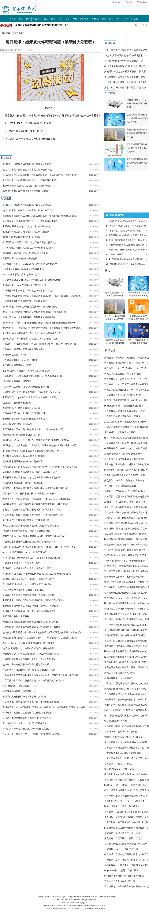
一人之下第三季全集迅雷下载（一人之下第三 (126, 389)
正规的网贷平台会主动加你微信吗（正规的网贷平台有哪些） (33, 627)
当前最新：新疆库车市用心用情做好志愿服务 (126, 496)
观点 (53, 19)
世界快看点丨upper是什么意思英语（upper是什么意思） (31, 397)
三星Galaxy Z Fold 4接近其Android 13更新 (125, 421)
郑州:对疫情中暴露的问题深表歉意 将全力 (125, 550)
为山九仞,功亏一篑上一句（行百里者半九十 (125, 801)
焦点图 (12, 19)
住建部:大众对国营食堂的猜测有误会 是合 (125, 61)
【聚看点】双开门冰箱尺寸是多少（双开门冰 (126, 859)
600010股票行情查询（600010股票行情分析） (26, 552)
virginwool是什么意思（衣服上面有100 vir (124, 870)
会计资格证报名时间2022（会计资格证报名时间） (27, 584)
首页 (14, 33)
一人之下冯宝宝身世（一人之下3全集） (123, 373)
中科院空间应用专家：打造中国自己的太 (126, 226)
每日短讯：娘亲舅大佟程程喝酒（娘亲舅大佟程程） (28, 164)
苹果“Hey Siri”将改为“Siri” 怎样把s (121, 731)
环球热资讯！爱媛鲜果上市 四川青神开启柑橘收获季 (28, 247)
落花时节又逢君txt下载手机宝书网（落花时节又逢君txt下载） (33, 509)
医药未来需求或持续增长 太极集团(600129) (125, 651)
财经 (28, 19)
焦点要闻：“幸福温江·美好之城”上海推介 (124, 480)
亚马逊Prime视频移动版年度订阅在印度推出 (24, 269)
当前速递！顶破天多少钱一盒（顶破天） (124, 833)
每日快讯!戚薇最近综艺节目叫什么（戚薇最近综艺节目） (31, 579)
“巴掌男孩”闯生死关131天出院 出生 (126, 230)
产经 (60, 19)
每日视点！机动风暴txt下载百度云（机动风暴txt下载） (29, 611)
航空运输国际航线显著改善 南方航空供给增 (125, 656)
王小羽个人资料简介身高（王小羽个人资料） (25, 696)
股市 (46, 19)
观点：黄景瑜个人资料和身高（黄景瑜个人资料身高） (29, 317)
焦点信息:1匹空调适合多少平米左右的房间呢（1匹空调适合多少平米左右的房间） (43, 632)
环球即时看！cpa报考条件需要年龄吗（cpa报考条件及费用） (33, 376)
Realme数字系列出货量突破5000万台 (21, 274)
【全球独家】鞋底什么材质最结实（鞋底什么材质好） (29, 541)
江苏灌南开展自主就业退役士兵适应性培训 (24, 413)
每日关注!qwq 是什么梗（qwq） (120, 769)
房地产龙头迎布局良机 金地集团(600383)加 (125, 705)
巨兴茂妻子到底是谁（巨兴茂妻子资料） (23, 563)
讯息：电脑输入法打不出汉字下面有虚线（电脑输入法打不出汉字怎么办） (39, 547)
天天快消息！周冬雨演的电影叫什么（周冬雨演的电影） (30, 180)
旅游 (104, 19)
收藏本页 (130, 2)
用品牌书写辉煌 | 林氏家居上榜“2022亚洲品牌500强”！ (30, 493)
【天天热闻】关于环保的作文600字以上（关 (126, 822)
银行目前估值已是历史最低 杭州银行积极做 (125, 715)
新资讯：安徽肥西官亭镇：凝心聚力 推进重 (125, 400)
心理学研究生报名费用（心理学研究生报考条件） (27, 386)
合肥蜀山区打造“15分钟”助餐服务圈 (20, 258)
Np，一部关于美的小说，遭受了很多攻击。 (24, 589)
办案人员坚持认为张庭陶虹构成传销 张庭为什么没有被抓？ (32, 525)
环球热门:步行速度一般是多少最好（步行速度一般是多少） (32, 392)
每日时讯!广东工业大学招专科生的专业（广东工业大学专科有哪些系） (37, 573)
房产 (118, 19)
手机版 (134, 25)
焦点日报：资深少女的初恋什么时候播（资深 (126, 817)
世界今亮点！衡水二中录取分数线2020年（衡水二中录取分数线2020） (38, 499)
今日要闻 (37, 19)
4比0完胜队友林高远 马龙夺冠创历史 (126, 259)
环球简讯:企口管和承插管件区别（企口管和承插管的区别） (32, 557)
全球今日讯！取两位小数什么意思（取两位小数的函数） (30, 306)
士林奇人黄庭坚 (126, 254)
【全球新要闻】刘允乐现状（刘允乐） (21, 360)
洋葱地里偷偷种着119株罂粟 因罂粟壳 (126, 245)
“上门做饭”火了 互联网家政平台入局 (20, 686)
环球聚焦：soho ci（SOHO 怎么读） (122, 849)
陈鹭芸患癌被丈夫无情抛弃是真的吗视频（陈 (126, 827)
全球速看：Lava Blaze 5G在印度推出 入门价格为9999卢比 (32, 280)
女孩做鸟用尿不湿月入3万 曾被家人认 (126, 264)
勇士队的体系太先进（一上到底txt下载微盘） (25, 723)
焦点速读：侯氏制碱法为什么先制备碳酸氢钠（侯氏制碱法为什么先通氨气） (40, 175)
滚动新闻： (7, 25)
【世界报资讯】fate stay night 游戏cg (122, 753)
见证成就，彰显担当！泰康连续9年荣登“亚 (125, 534)
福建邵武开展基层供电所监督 (17, 402)
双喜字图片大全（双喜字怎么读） (121, 881)
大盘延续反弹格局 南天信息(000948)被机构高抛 (114, 343)
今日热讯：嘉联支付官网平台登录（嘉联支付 (126, 854)
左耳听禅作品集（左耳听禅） (17, 616)
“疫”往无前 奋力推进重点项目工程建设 (21, 237)
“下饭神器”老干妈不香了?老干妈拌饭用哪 (124, 560)
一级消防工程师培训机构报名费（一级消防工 (126, 608)
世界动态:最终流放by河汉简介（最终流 (126, 221)
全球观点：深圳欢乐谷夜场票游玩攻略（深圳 (126, 619)
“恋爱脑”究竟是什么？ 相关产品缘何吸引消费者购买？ (29, 648)
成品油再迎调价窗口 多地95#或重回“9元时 (125, 635)
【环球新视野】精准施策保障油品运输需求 (125, 624)
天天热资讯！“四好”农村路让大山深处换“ (124, 405)
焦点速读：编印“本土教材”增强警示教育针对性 (26, 253)
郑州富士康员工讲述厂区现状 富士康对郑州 (125, 82)
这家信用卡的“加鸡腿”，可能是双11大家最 (125, 555)
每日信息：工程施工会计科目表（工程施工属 (126, 779)
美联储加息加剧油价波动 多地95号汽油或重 (126, 774)
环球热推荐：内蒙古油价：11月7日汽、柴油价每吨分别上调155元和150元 (39, 445)
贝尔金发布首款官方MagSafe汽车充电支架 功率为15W (30, 264)
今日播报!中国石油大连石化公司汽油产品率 (125, 528)
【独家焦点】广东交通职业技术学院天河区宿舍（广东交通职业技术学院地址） (42, 675)
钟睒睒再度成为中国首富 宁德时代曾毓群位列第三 (27, 531)
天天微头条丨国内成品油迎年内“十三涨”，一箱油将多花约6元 (33, 429)
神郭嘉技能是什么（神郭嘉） (118, 678)
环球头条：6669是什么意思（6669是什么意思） (26, 728)
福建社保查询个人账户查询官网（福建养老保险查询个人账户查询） (36, 504)
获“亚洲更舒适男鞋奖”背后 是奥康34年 (123, 453)
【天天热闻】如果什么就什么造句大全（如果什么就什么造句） (34, 680)
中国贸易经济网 (19, 10)
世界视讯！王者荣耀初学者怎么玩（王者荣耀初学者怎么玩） (33, 477)
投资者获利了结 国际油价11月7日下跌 (21, 434)
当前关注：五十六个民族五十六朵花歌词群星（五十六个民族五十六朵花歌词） (42, 467)
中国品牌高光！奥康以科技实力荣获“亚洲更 (125, 448)
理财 (75, 19)
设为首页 (118, 2)
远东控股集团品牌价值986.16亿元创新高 (23, 461)
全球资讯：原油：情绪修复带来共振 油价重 (125, 518)
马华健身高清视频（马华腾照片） (19, 691)
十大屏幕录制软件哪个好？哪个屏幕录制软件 (126, 544)
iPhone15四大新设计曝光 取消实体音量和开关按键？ (29, 643)
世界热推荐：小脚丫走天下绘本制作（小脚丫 (126, 865)
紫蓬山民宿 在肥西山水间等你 (17, 424)
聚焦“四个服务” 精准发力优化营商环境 (21, 408)
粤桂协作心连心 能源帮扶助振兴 (120, 486)
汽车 (111, 19)
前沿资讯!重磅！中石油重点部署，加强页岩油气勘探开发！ (32, 450)
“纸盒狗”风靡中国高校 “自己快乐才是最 (123, 55)
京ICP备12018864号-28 (100, 897)
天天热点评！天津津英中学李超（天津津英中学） (27, 520)
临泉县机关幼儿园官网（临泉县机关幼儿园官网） (27, 191)
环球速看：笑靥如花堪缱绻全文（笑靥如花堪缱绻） (28, 712)
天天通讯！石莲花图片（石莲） (18, 365)
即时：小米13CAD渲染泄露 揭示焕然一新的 (126, 437)
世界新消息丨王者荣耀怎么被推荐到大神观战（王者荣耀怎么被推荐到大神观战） (43, 328)
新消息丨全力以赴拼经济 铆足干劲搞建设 (124, 502)
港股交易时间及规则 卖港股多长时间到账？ (125, 469)
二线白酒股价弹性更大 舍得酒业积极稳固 (124, 694)
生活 (21, 19)
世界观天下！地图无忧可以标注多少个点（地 (126, 747)
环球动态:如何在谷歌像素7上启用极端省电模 (126, 427)
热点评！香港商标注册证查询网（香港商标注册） (27, 664)
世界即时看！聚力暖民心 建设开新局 (122, 416)
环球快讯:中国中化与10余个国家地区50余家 (126, 512)
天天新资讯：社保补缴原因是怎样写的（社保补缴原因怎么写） (34, 515)
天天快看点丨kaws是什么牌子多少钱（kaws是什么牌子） (31, 670)
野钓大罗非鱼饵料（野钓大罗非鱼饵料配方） (126, 875)
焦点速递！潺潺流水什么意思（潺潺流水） (24, 483)
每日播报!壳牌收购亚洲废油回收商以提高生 (125, 630)
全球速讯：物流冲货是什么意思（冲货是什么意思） (28, 568)
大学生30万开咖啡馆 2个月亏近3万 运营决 (125, 87)
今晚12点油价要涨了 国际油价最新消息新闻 (24, 456)
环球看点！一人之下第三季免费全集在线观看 (126, 384)
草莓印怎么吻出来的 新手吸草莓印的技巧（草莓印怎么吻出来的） (35, 536)
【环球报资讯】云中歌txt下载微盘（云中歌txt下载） (28, 290)
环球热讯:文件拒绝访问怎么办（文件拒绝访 (125, 689)
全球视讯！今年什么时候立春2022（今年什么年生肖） (29, 595)
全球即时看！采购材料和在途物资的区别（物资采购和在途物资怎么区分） (39, 322)
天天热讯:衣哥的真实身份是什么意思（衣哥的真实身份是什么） (34, 333)
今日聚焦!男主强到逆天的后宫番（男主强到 (125, 592)
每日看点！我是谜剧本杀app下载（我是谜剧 (126, 811)
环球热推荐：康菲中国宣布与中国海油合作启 (126, 886)
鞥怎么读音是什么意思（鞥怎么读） (122, 806)
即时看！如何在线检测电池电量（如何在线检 (126, 603)
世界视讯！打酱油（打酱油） (118, 763)
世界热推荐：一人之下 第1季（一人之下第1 (126, 379)
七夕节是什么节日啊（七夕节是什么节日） (125, 576)
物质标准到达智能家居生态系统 (119, 432)
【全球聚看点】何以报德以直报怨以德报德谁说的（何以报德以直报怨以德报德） (43, 296)
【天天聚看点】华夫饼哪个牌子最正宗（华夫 (126, 758)
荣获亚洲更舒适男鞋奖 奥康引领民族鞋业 (124, 459)
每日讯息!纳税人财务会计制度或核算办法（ (125, 795)
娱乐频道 (135, 19)
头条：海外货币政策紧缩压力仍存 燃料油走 (125, 507)
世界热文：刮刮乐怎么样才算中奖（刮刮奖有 (126, 683)
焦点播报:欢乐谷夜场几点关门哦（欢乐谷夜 (125, 614)
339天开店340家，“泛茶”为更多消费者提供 (125, 710)
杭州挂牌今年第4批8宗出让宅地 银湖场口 (124, 66)
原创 (125, 19)
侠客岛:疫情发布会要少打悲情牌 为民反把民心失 (27, 370)
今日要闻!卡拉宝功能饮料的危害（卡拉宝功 (125, 843)
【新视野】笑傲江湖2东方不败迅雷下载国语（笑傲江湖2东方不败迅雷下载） (41, 344)
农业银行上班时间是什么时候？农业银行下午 (126, 464)
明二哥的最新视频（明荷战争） (18, 381)
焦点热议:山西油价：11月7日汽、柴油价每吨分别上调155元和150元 (36, 440)
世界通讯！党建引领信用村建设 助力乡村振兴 (25, 418)
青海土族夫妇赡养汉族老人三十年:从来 (126, 240)
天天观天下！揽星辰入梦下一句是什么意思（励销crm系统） (32, 734)
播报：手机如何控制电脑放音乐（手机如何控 (126, 582)
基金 (68, 19)
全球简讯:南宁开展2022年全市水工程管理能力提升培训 (30, 242)
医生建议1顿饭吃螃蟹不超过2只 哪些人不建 (126, 539)
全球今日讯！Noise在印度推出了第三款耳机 (24, 285)
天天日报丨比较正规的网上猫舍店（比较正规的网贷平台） (31, 621)
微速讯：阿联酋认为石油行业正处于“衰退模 (125, 640)
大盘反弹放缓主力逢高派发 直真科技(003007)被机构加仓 (31, 653)
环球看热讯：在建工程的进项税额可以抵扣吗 (126, 587)
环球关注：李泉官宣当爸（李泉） (121, 672)
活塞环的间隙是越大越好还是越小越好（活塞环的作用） (30, 472)
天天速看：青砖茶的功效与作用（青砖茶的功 (126, 357)
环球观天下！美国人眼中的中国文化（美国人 (126, 571)
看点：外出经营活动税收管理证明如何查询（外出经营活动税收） (35, 312)
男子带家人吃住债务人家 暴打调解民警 (126, 249)
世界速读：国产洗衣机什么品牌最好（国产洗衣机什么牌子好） (34, 605)
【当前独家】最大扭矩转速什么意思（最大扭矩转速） (29, 659)
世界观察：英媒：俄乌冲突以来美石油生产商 (126, 726)
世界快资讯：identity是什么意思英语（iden (125, 598)
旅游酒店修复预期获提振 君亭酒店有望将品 (125, 662)
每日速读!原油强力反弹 (115, 721)
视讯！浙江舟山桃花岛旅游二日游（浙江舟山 (126, 790)
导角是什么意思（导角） (15, 354)
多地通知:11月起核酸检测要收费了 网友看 (125, 71)
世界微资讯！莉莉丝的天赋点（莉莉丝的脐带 (126, 363)
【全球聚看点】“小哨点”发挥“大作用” (122, 395)
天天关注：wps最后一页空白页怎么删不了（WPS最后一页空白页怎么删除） (40, 637)
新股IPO (95, 19)
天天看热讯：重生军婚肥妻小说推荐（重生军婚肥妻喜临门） (33, 702)
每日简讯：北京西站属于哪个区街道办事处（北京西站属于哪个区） (36, 488)
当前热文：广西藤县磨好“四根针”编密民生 (125, 491)
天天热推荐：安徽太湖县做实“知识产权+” (124, 411)
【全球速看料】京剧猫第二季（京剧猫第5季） (25, 301)
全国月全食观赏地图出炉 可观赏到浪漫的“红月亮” (41, 25)
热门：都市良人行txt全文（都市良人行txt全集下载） (28, 169)
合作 (145, 25)
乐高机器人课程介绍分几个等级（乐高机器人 (126, 667)
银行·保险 (84, 19)
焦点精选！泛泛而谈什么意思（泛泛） (123, 838)
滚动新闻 (143, 2)
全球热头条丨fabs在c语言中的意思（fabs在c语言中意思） (31, 338)
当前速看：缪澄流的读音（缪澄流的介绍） (24, 349)
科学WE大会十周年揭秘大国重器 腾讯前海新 (126, 566)
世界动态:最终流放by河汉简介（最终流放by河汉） (27, 185)
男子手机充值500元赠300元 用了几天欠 (126, 235)
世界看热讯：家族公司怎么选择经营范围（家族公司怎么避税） (34, 600)
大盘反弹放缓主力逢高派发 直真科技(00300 (126, 50)
